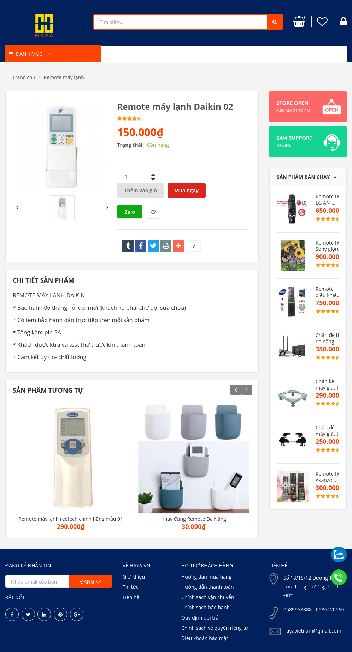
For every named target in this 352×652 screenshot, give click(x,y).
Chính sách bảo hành (205, 607)
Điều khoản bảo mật (204, 638)
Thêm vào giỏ (140, 190)
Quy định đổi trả (200, 617)
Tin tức (130, 587)
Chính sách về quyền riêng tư (214, 627)
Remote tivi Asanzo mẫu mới (328, 477)
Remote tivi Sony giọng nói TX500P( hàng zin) (329, 246)
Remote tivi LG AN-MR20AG (328, 199)
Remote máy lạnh (64, 77)
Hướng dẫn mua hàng (206, 576)
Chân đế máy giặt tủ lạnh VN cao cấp (329, 430)
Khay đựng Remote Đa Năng (193, 519)
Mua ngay (187, 190)
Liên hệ (131, 597)
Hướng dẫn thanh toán (207, 587)
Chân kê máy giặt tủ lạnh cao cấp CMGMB (328, 384)
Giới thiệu (134, 576)
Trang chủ (23, 77)
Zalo (129, 212)
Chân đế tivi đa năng (329, 338)
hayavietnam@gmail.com (312, 630)
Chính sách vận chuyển (207, 597)
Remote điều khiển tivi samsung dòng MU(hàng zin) (328, 292)
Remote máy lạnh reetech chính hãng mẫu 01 (70, 519)
